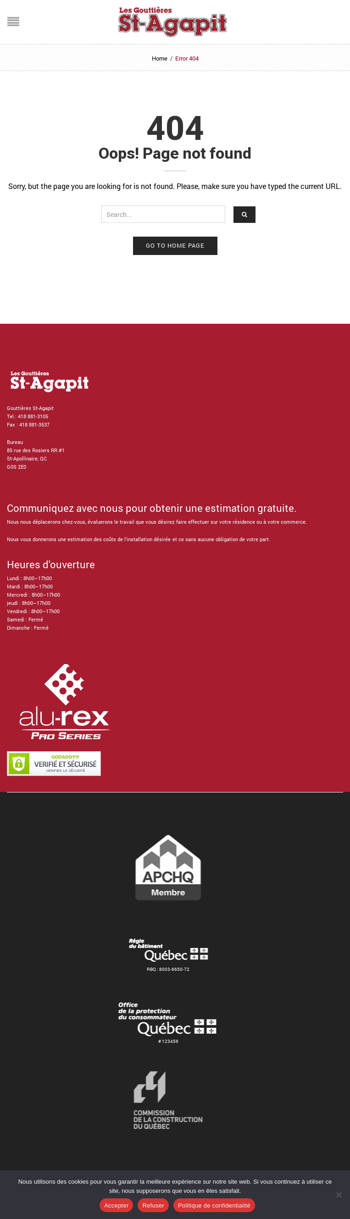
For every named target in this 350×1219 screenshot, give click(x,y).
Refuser (153, 1205)
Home (159, 58)
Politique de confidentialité (214, 1205)
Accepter (116, 1205)
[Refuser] (338, 1194)
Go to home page (175, 245)
